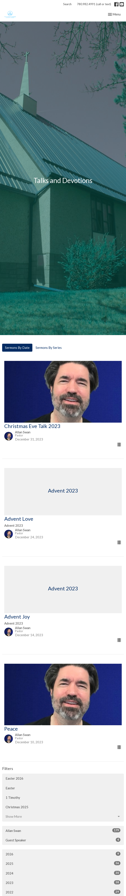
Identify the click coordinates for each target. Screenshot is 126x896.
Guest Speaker (63, 840)
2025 (63, 863)
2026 (63, 854)
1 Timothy (13, 797)
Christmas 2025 (17, 807)
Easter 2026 (14, 778)
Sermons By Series (49, 347)
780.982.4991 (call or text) (94, 4)
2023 (63, 882)
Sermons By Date (17, 347)
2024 (63, 873)
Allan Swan (63, 830)
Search (67, 4)
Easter (10, 788)
